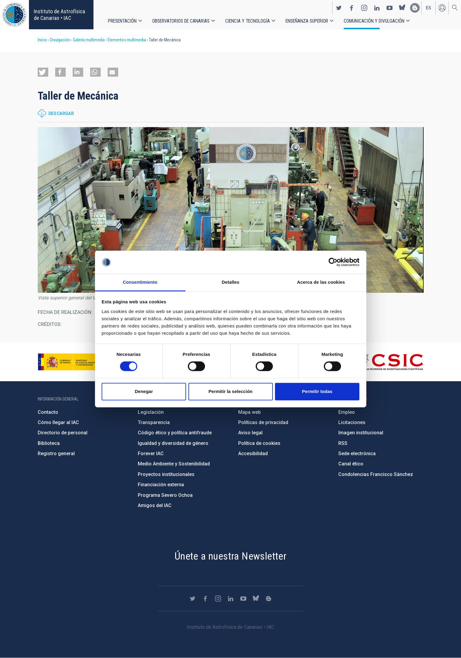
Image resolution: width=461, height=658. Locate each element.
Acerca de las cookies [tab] (321, 282)
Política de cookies (259, 443)
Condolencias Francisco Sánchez (375, 474)
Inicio (42, 39)
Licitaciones (351, 422)
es (428, 7)
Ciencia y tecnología (247, 21)
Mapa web (249, 412)
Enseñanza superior (307, 21)
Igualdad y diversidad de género (173, 443)
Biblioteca (49, 443)
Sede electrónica (357, 453)
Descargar (61, 113)
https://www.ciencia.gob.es (71, 362)
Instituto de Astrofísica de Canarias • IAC (59, 14)
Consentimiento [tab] (140, 282)
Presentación (122, 21)
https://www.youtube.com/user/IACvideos (389, 8)
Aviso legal (250, 433)
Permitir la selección (231, 391)
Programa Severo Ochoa (165, 495)
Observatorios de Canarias (181, 21)
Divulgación (60, 39)
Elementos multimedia (127, 39)
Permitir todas (317, 391)
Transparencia (154, 422)
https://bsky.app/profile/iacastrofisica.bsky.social (402, 8)
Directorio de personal (62, 433)
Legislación (151, 412)
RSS (342, 443)
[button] (43, 72)
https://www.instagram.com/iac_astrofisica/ (364, 8)
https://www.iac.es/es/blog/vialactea (415, 8)
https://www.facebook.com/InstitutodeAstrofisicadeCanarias (351, 8)
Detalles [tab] (230, 282)
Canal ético (350, 464)
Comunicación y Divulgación (374, 21)
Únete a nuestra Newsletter (230, 556)
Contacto (48, 412)
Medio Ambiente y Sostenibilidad (174, 464)
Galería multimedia (89, 39)
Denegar (144, 391)
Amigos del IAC (155, 505)
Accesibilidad (253, 453)
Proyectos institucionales (166, 474)
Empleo (346, 412)
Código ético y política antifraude (175, 433)
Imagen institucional (360, 433)
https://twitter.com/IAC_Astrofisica (339, 8)
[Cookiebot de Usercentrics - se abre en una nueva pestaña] (333, 262)
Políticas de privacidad (263, 422)
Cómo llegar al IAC (58, 422)
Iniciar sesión (442, 8)
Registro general (56, 453)
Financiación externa (161, 484)
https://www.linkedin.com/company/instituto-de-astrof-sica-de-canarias (377, 8)
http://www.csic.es (390, 361)
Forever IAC (151, 453)
